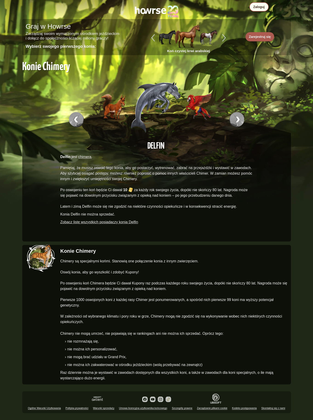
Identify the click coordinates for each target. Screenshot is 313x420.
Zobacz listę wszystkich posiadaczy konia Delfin (99, 222)
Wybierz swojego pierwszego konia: (61, 46)
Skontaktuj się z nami (273, 408)
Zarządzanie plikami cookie (212, 408)
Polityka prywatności (76, 408)
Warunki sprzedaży (103, 408)
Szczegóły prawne (182, 408)
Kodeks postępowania (244, 408)
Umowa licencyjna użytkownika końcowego (143, 408)
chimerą (84, 157)
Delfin (155, 145)
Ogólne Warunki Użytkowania (44, 408)
